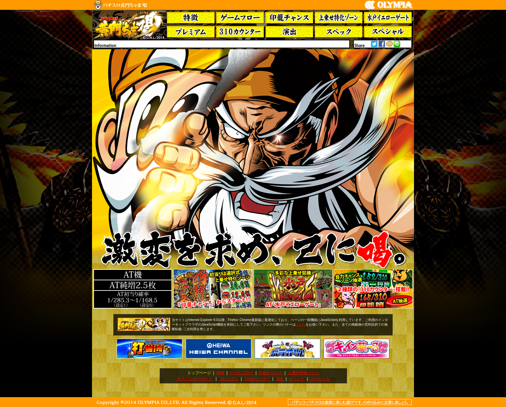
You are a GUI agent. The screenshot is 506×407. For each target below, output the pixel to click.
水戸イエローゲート (194, 378)
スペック (297, 378)
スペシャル (320, 378)
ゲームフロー (241, 373)
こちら (301, 324)
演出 (280, 378)
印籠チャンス (270, 373)
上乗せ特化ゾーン (303, 373)
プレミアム (229, 378)
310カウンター (257, 378)
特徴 (220, 373)
